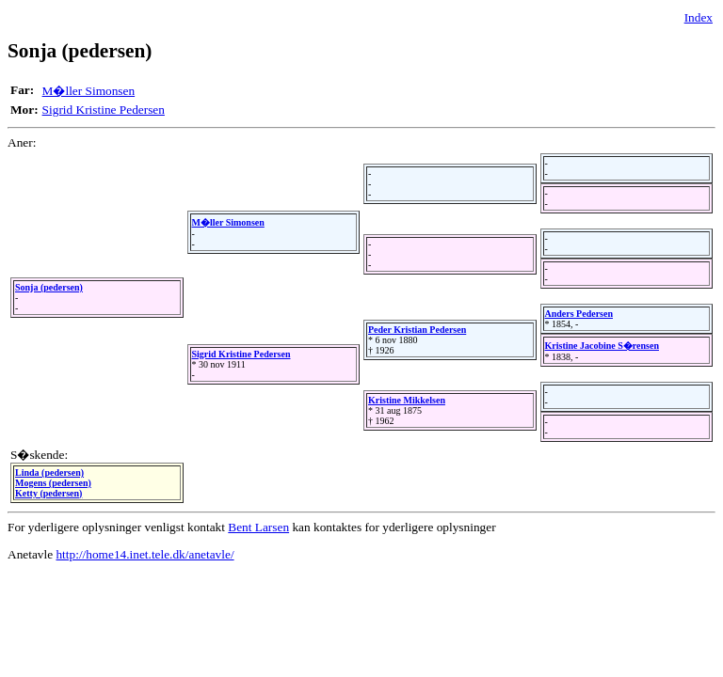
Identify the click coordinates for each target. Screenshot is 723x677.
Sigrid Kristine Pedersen (103, 109)
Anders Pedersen (579, 313)
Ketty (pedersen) (48, 493)
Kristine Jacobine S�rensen (602, 345)
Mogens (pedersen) (53, 483)
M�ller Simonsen (89, 91)
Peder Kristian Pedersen (417, 329)
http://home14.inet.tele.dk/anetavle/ (144, 554)
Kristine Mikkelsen (406, 400)
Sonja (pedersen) (49, 287)
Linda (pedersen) (49, 472)
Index (698, 17)
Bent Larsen (258, 527)
